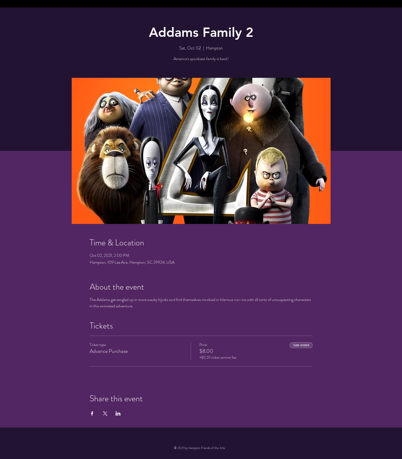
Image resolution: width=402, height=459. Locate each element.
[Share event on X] (105, 413)
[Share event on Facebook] (92, 413)
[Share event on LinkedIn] (118, 413)
